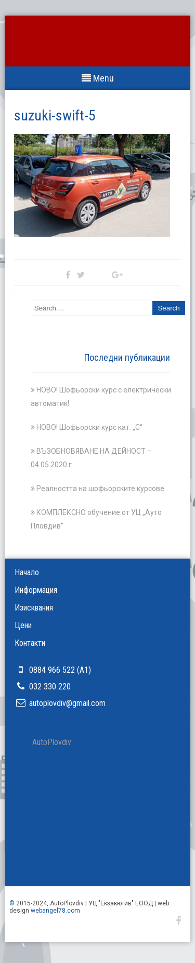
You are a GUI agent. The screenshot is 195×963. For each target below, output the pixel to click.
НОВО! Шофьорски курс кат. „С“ (89, 427)
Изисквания (34, 608)
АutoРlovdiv (51, 742)
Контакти (30, 643)
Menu (98, 78)
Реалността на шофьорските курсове (100, 488)
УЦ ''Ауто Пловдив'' (98, 48)
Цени (23, 625)
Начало (27, 572)
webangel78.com (55, 910)
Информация (36, 590)
